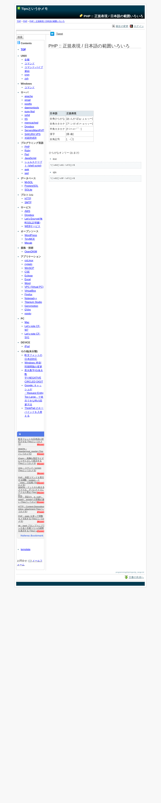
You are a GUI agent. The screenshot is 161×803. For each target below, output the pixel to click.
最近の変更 (122, 26)
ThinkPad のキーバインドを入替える (33, 412)
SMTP (27, 202)
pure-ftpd (29, 111)
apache (28, 96)
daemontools (31, 107)
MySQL (28, 182)
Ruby (27, 150)
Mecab (28, 242)
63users (41, 454)
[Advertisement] (89, 80)
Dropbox (29, 126)
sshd (27, 115)
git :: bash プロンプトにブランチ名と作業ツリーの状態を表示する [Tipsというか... (31, 527)
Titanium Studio (33, 302)
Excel (27, 279)
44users (41, 463)
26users (41, 521)
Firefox (28, 294)
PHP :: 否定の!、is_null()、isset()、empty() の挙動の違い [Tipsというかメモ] (31, 498)
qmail (27, 100)
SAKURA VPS (32, 134)
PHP (25, 21)
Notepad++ (30, 298)
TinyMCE (29, 239)
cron (26, 74)
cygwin (28, 264)
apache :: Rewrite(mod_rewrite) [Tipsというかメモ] (30, 449)
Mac (26, 322)
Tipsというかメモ (34, 9)
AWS (27, 211)
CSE (27, 271)
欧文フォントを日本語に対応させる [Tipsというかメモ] (31, 440)
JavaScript (30, 158)
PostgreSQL (31, 185)
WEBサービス (32, 226)
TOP (19, 21)
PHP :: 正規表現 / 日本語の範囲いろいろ (47, 21)
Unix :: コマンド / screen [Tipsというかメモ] (29, 469)
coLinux (28, 260)
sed (26, 173)
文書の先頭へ (136, 577)
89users (41, 444)
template (25, 549)
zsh (26, 78)
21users (41, 531)
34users (41, 483)
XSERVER (30, 137)
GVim (27, 309)
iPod (27, 346)
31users (41, 502)
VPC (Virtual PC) (33, 286)
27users (41, 512)
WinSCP (29, 268)
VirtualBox (30, 290)
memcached (31, 122)
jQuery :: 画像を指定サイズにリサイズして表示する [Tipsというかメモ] (31, 459)
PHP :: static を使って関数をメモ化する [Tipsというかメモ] (31, 517)
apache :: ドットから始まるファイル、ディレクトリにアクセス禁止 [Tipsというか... (31, 488)
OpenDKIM (30, 251)
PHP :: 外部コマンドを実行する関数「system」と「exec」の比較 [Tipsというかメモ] (31, 478)
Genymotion (31, 305)
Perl (26, 154)
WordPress (30, 235)
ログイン (139, 26)
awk (26, 169)
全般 (27, 59)
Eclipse (28, 275)
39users (41, 473)
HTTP (27, 198)
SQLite (28, 189)
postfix (28, 103)
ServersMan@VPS (35, 130)
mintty (27, 313)
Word (27, 283)
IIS (26, 119)
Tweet (59, 33)
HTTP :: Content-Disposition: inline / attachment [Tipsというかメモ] (31, 507)
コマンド (29, 63)
